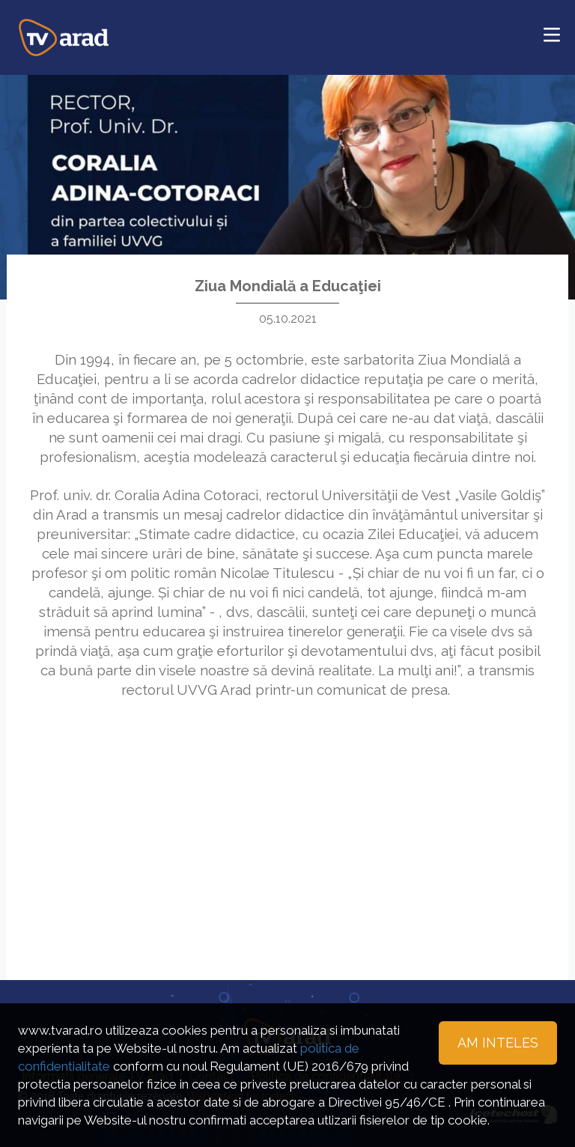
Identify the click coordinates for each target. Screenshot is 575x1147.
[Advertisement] (287, 820)
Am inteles (497, 1042)
